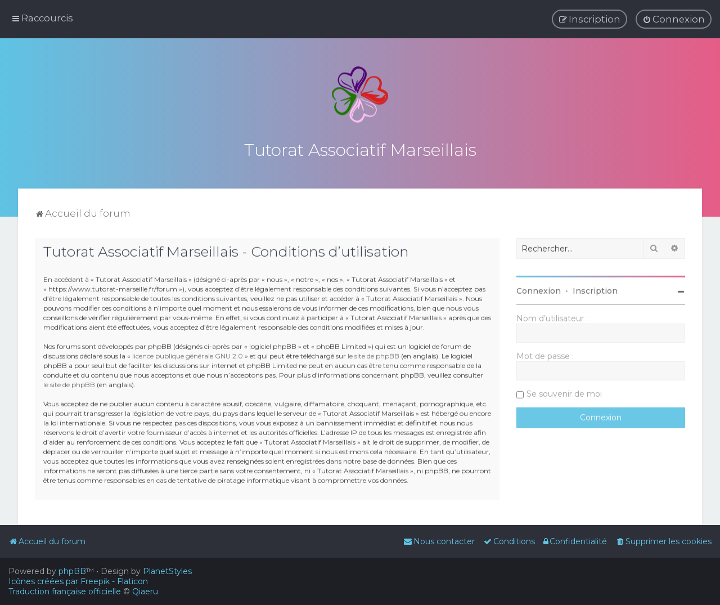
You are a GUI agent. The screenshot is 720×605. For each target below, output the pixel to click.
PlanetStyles (167, 571)
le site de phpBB (373, 353)
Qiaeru (145, 591)
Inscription (595, 289)
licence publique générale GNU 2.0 (187, 353)
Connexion (538, 289)
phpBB (72, 571)
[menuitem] (674, 19)
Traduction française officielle (64, 591)
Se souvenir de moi (564, 392)
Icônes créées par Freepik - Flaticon (78, 581)
